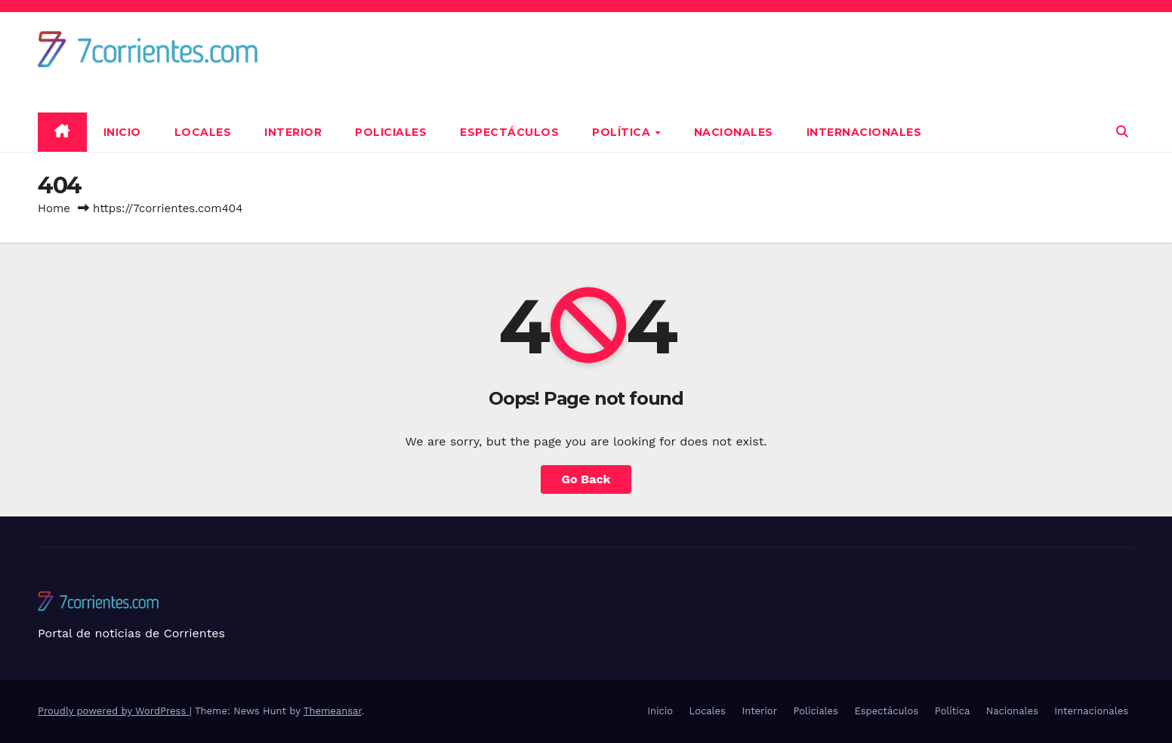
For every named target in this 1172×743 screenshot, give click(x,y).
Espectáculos (509, 132)
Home (54, 208)
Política (623, 132)
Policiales (391, 132)
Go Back (586, 479)
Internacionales (864, 132)
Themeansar (333, 711)
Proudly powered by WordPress (114, 711)
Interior (293, 132)
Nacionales (733, 132)
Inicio (122, 132)
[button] (1122, 132)
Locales (203, 132)
